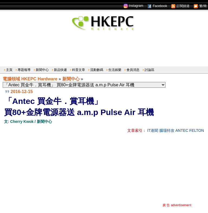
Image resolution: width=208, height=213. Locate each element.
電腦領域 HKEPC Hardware (30, 79)
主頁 (9, 70)
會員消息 (132, 70)
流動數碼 (96, 70)
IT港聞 (152, 130)
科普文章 (78, 70)
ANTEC (182, 130)
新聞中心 (42, 70)
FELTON (196, 130)
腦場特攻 (166, 130)
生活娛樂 (114, 70)
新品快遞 (60, 70)
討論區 (149, 70)
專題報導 (24, 70)
